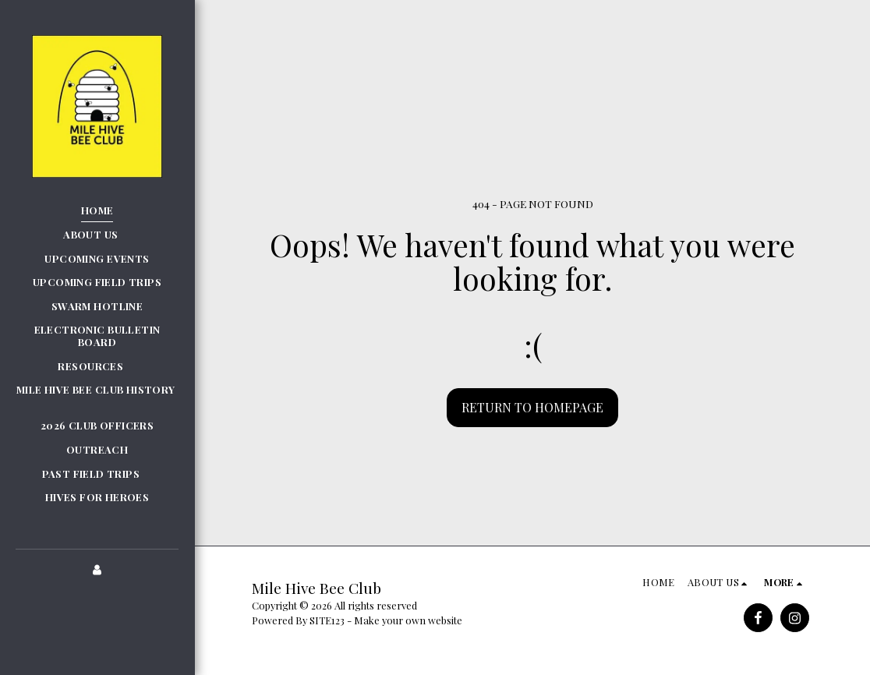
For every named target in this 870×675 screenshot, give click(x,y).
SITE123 (327, 620)
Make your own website (408, 620)
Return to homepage (532, 407)
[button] (97, 234)
